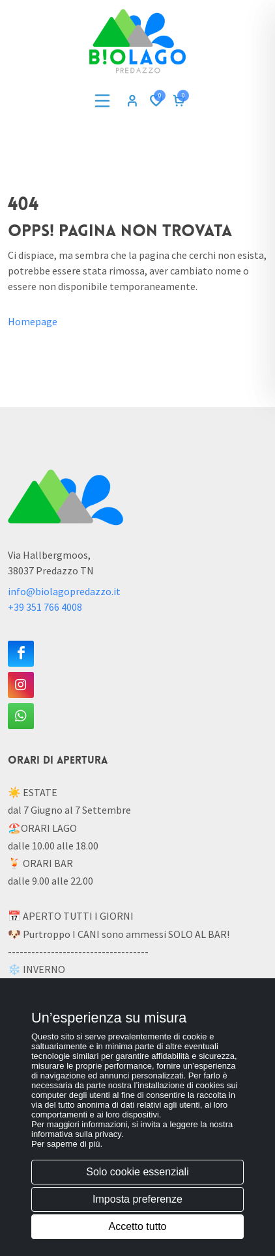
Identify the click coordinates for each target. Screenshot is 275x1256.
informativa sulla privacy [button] (76, 1134)
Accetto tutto (138, 1226)
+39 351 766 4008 (45, 606)
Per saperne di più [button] (65, 1144)
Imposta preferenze (137, 1199)
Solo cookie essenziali (137, 1171)
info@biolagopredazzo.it (64, 591)
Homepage (32, 321)
